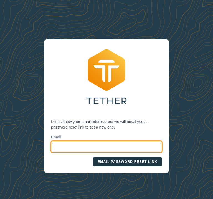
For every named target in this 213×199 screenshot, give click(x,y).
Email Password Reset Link (127, 162)
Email (56, 137)
